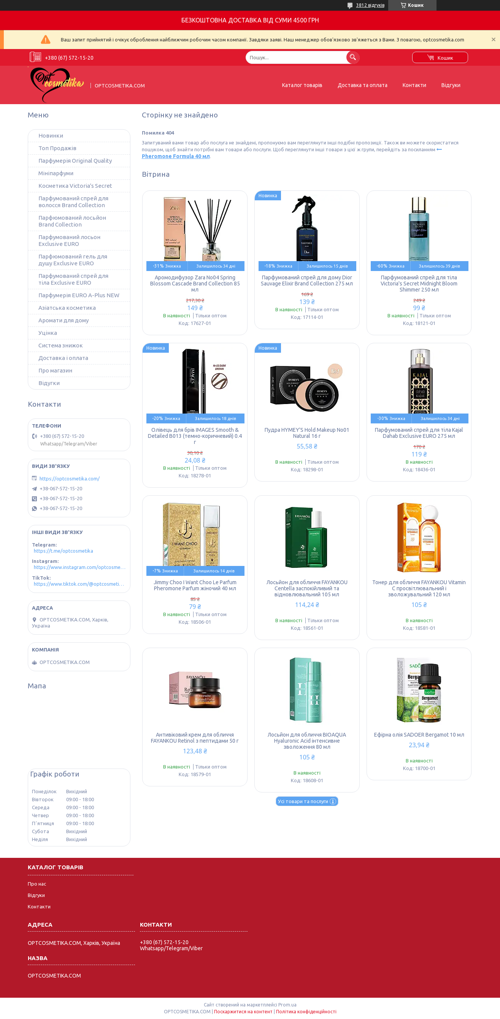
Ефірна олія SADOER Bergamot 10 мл (419, 735)
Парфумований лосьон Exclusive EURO (69, 240)
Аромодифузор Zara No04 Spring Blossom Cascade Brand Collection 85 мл (195, 283)
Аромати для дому (63, 320)
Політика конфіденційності (306, 1011)
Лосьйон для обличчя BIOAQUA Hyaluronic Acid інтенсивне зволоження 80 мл (307, 741)
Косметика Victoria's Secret (75, 185)
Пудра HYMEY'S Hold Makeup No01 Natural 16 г (307, 433)
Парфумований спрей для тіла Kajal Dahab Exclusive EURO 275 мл (419, 433)
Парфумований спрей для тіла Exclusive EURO (73, 279)
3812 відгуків (370, 5)
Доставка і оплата (63, 358)
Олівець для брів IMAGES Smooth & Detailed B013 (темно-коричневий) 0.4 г (195, 436)
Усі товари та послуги (303, 801)
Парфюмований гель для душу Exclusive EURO (72, 259)
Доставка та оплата (362, 85)
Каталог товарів (302, 85)
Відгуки (450, 85)
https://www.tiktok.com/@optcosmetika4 (80, 583)
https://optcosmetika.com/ (70, 478)
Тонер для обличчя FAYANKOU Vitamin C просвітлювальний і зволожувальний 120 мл (419, 588)
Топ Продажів (57, 148)
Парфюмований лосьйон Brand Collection (72, 221)
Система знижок (60, 345)
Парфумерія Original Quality (75, 160)
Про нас (37, 883)
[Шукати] (353, 57)
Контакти (414, 85)
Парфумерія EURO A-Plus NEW (78, 295)
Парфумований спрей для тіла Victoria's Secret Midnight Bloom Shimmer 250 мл (419, 283)
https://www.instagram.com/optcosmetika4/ (80, 567)
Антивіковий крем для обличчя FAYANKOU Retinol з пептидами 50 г (195, 738)
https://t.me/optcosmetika (63, 550)
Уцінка (47, 333)
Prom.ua (287, 1004)
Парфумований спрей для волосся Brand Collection (73, 201)
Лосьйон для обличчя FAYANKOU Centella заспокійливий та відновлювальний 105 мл (307, 588)
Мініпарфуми (55, 173)
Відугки (49, 383)
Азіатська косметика (67, 307)
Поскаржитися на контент (243, 1011)
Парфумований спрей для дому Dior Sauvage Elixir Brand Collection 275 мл (307, 280)
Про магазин (55, 370)
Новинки (50, 135)
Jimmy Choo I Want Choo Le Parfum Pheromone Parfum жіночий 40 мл (195, 585)
